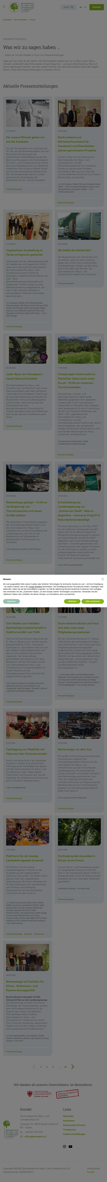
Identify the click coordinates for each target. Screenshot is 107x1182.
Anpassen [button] (11, 601)
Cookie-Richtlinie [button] (35, 587)
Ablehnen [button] (72, 601)
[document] (53, 587)
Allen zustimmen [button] (93, 601)
